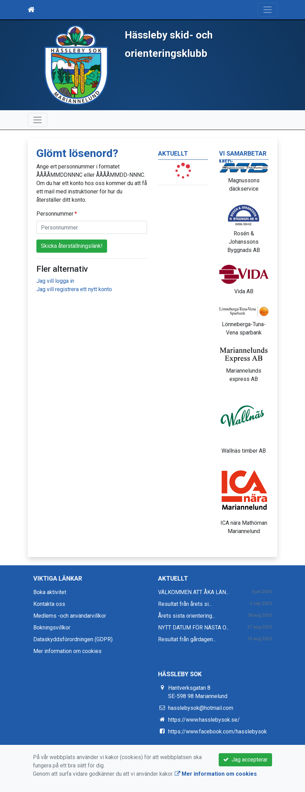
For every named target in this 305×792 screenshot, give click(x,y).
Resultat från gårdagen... (187, 639)
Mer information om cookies (67, 651)
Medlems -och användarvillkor (69, 615)
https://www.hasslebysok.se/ (204, 719)
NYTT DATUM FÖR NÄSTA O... (193, 627)
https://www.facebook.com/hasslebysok (217, 731)
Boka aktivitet (49, 592)
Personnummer (54, 213)
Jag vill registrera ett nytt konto (74, 289)
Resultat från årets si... (185, 604)
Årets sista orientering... (186, 615)
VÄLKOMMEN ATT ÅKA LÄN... (193, 592)
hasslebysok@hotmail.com (200, 708)
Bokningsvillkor (51, 627)
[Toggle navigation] (267, 10)
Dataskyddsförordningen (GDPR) (73, 639)
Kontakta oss (49, 604)
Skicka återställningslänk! (72, 246)
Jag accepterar (245, 759)
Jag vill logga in (55, 281)
